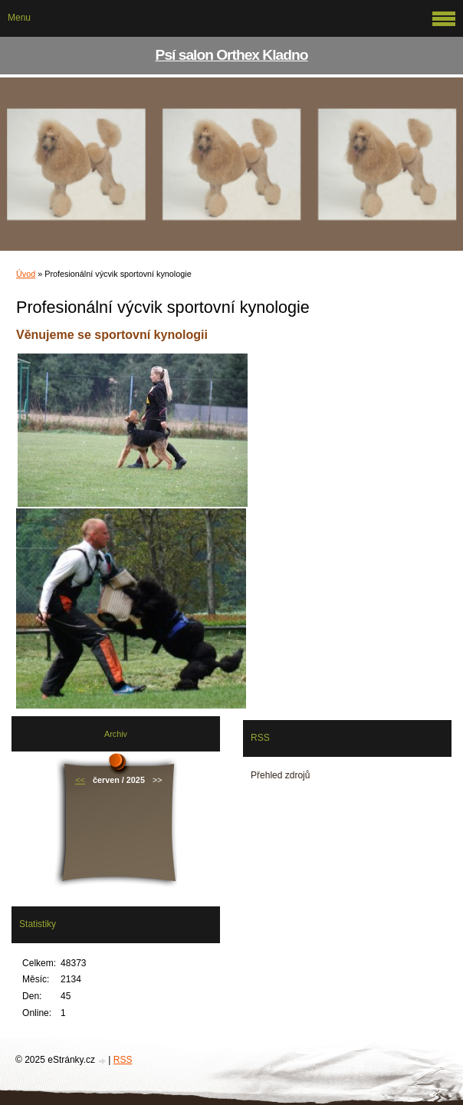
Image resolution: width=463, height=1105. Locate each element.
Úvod (25, 273)
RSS (123, 1059)
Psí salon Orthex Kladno (232, 55)
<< (80, 779)
